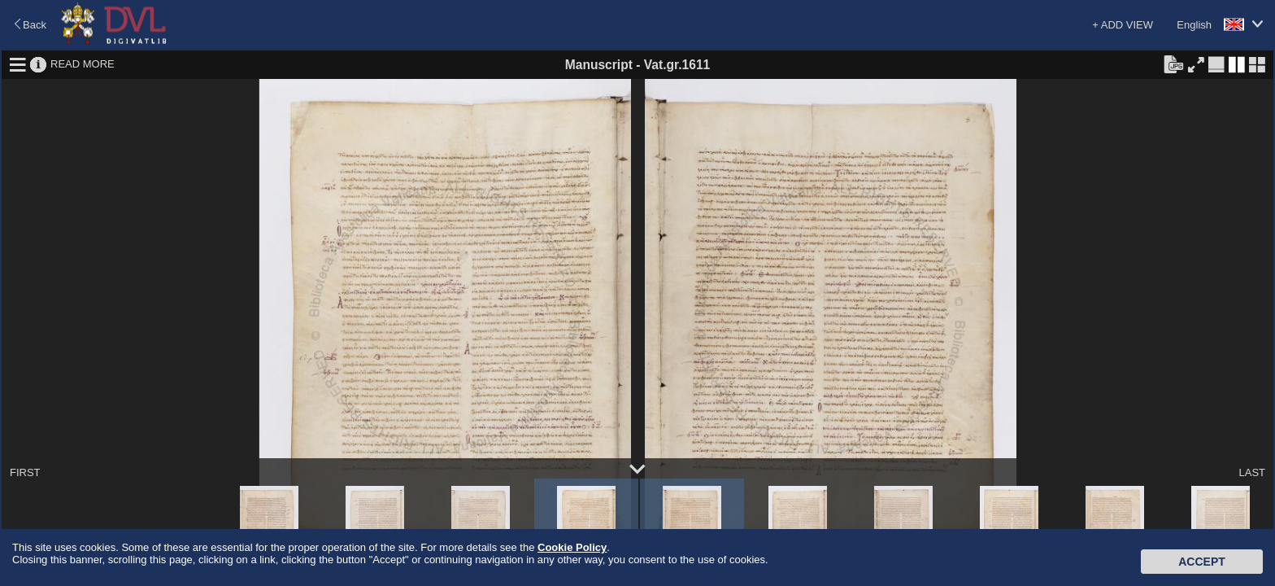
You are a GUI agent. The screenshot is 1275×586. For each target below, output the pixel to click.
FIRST (25, 472)
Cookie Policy (572, 547)
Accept (1201, 561)
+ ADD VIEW (1122, 25)
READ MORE (82, 64)
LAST (1251, 472)
